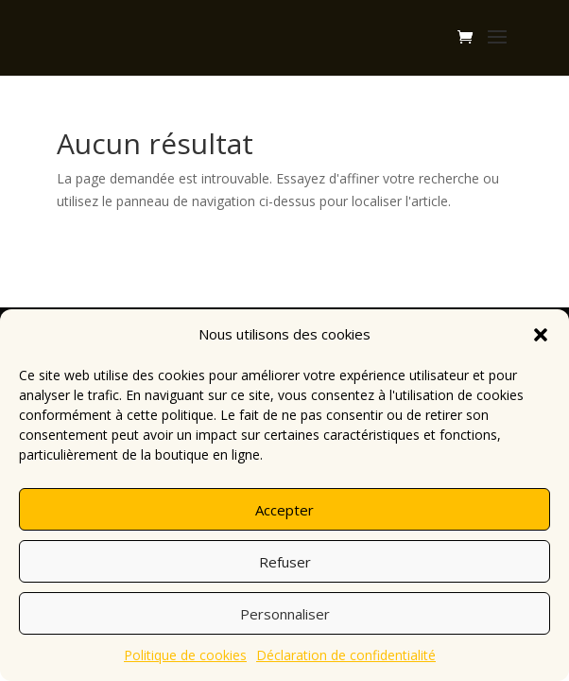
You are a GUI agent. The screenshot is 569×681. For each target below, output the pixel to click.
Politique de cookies (185, 655)
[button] (540, 334)
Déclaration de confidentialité (346, 655)
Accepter (284, 509)
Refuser (285, 561)
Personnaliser (285, 613)
